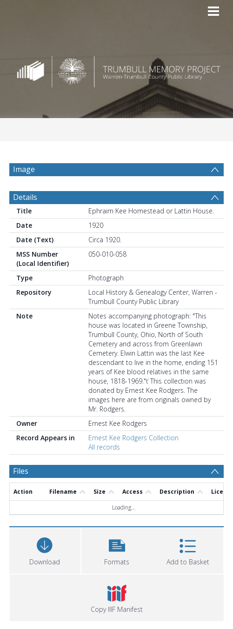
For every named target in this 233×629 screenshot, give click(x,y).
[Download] (44, 549)
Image (24, 169)
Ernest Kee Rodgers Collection (133, 437)
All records (104, 447)
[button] (117, 549)
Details (25, 197)
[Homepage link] (116, 69)
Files (20, 471)
